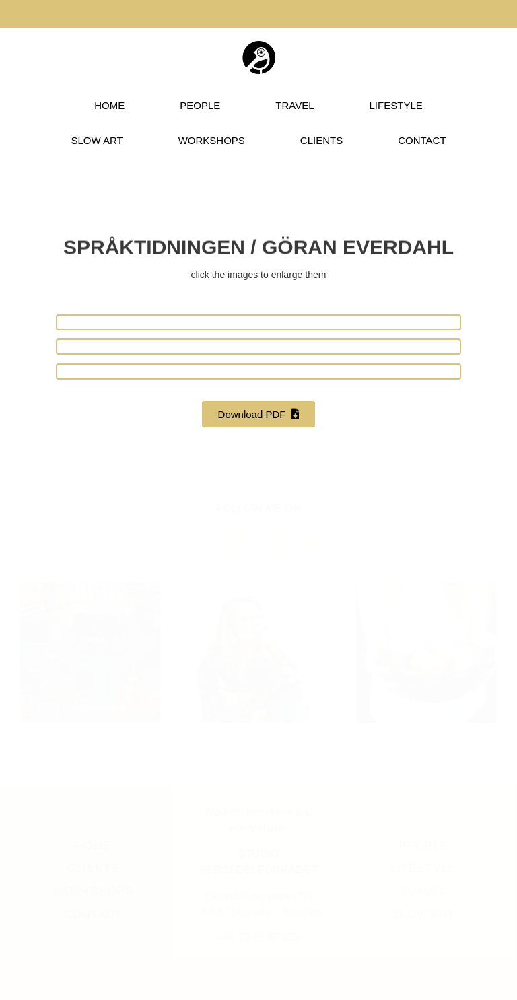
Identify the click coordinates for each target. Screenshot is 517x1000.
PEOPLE (200, 105)
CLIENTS (321, 140)
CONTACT (422, 140)
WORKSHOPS (211, 140)
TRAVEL (294, 105)
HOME (109, 105)
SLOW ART (97, 140)
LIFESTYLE (396, 105)
